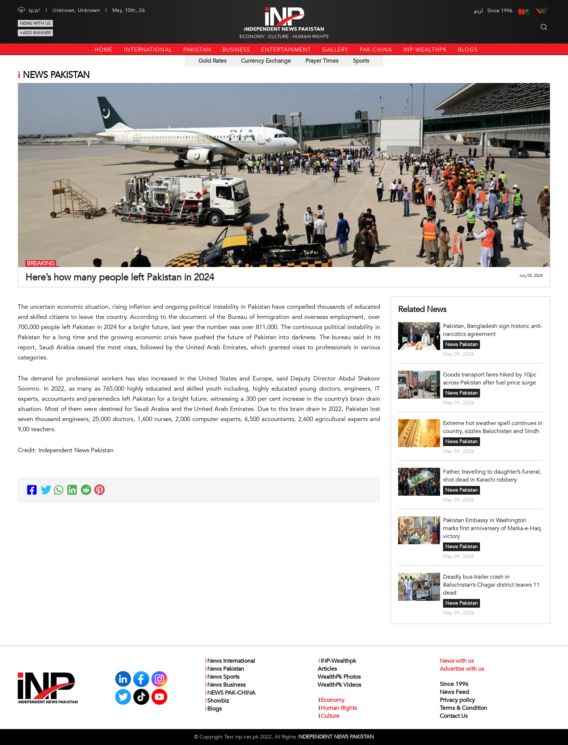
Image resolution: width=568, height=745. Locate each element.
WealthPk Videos (339, 685)
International (148, 49)
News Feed (454, 692)
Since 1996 (454, 684)
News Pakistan (461, 344)
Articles (327, 669)
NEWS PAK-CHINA (229, 693)
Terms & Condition (463, 708)
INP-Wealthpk (425, 49)
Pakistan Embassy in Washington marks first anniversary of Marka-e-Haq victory (492, 528)
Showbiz (216, 701)
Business (236, 49)
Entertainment (286, 49)
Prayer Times (321, 61)
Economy (251, 36)
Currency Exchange (266, 61)
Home (104, 49)
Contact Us (454, 716)
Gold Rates (212, 61)
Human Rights (311, 36)
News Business (225, 685)
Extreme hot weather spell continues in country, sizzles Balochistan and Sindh (493, 427)
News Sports (221, 677)
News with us (35, 23)
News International (229, 661)
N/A (34, 10)
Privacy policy (457, 700)
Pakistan (197, 49)
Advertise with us (462, 669)
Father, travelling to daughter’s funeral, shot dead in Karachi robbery (492, 476)
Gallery (335, 49)
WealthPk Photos (339, 677)
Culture (278, 36)
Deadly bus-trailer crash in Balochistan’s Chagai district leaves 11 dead (491, 585)
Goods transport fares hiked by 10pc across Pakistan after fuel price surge (489, 379)
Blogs (468, 49)
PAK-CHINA (376, 49)
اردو (478, 10)
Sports (361, 61)
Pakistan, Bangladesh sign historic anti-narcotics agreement (492, 330)
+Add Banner (35, 33)
